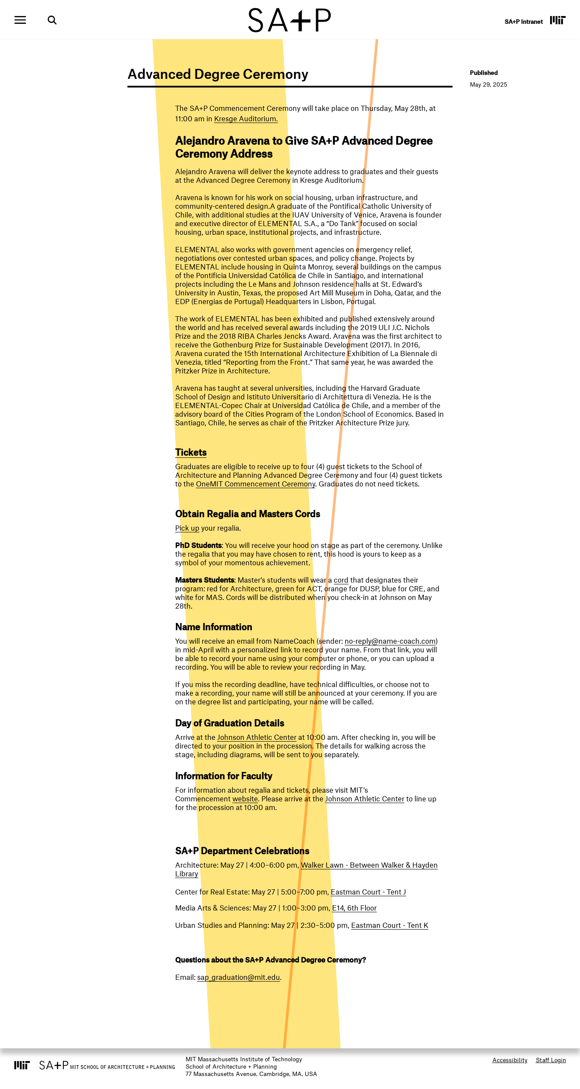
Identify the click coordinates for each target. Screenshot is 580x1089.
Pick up (187, 527)
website (245, 798)
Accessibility (510, 1059)
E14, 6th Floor (354, 907)
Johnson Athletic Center (257, 736)
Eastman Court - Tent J (368, 891)
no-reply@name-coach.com (390, 640)
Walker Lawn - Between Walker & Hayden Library (306, 869)
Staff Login (551, 1059)
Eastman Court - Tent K (389, 924)
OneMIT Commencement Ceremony (255, 483)
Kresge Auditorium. (246, 118)
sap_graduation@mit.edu (238, 976)
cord (341, 579)
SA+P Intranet (524, 21)
